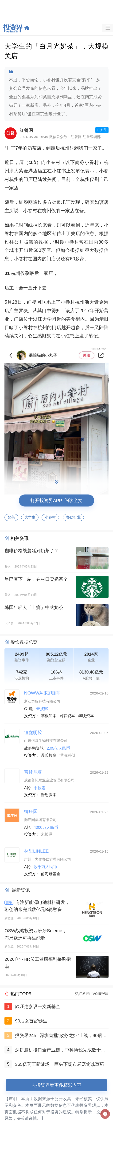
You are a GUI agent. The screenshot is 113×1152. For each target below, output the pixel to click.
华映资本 (86, 716)
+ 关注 (102, 130)
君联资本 (67, 716)
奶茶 (11, 517)
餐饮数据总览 (24, 642)
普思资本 (49, 795)
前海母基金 (50, 874)
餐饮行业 (73, 517)
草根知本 (49, 716)
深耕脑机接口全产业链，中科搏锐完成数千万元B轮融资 (60, 1050)
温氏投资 (49, 755)
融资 (9, 902)
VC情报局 (100, 994)
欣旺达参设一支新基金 (37, 1006)
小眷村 (50, 517)
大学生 (29, 517)
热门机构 (82, 994)
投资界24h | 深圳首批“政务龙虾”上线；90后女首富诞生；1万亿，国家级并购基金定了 (61, 1036)
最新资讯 (21, 890)
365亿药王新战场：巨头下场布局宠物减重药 (59, 1064)
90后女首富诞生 (31, 1020)
